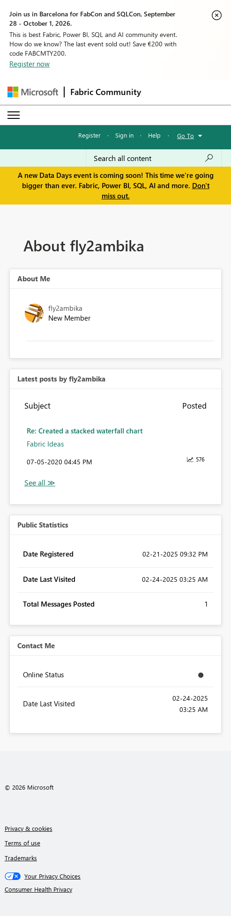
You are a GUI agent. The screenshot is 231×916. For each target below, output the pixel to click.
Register (89, 135)
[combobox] (154, 158)
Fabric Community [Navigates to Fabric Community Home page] (105, 91)
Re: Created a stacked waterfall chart (84, 430)
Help (154, 135)
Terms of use (22, 843)
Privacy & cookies (28, 828)
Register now (29, 63)
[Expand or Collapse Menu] (13, 115)
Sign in (124, 135)
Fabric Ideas (45, 443)
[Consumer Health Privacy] (116, 889)
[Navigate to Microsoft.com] (32, 92)
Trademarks (21, 858)
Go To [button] (185, 135)
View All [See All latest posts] (39, 482)
